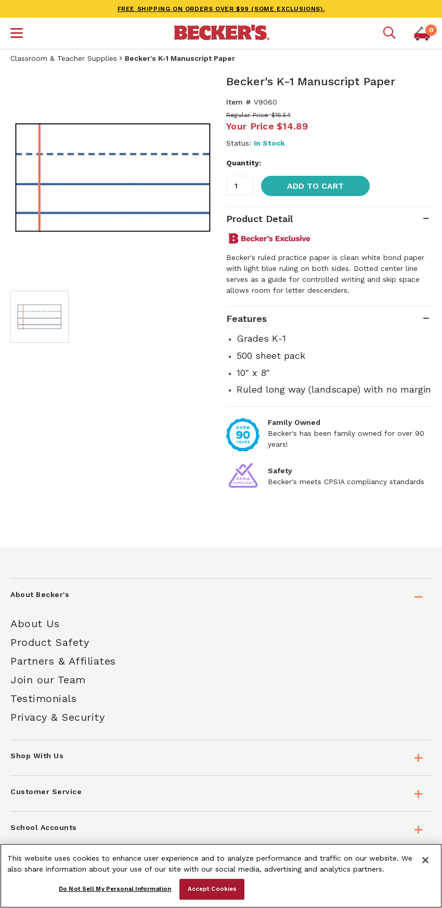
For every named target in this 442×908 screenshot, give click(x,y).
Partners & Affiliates (63, 661)
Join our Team (48, 679)
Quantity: (243, 163)
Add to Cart (315, 186)
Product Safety (49, 642)
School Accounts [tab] (43, 827)
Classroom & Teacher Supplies (63, 58)
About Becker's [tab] (39, 594)
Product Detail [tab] (259, 218)
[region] (221, 876)
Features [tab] (246, 318)
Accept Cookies (212, 888)
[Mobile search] (389, 33)
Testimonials (43, 698)
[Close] (425, 860)
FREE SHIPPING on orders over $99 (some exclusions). (221, 8)
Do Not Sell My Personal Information (115, 888)
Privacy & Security (57, 717)
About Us (34, 623)
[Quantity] (239, 186)
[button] (16, 34)
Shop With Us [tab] (36, 755)
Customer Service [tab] (46, 791)
